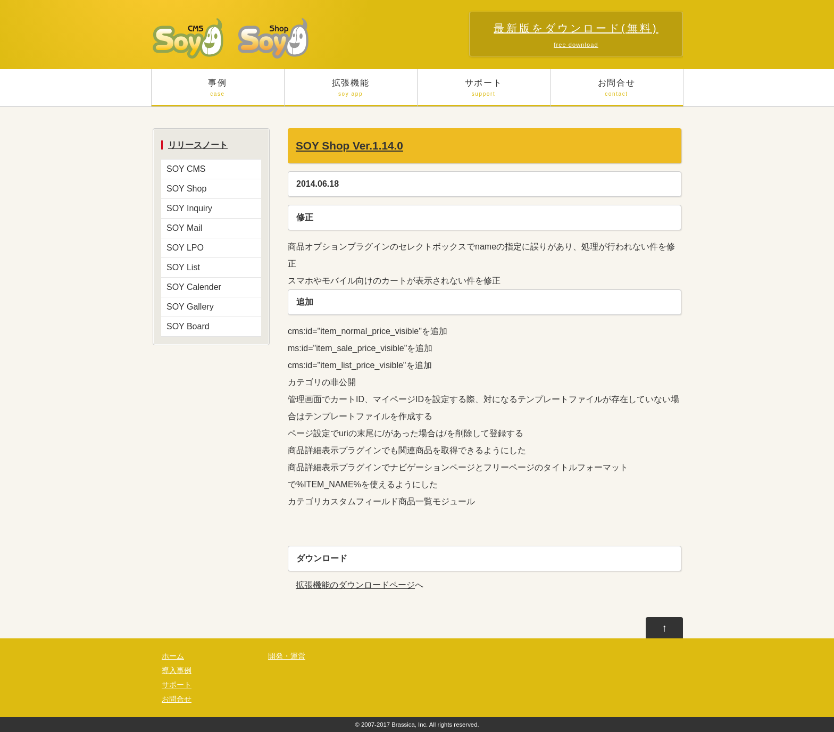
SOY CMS (186, 168)
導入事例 (176, 671)
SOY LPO (185, 247)
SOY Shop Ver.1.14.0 (349, 145)
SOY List (183, 267)
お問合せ (617, 92)
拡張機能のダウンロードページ (355, 584)
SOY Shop (186, 188)
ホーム (173, 656)
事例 (218, 92)
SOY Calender (193, 287)
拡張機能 (351, 92)
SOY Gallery (190, 306)
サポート (484, 92)
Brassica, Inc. (409, 724)
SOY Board (188, 326)
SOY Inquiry (189, 208)
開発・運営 (286, 656)
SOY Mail (184, 227)
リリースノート (198, 144)
